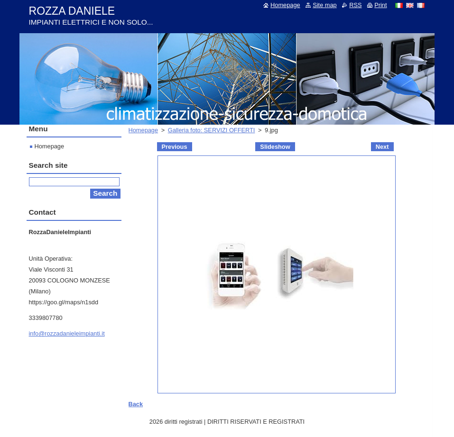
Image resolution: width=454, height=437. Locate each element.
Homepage (143, 130)
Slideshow (275, 146)
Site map (325, 5)
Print (380, 5)
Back (136, 404)
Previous (174, 146)
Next (382, 146)
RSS (355, 5)
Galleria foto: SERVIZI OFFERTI (211, 130)
